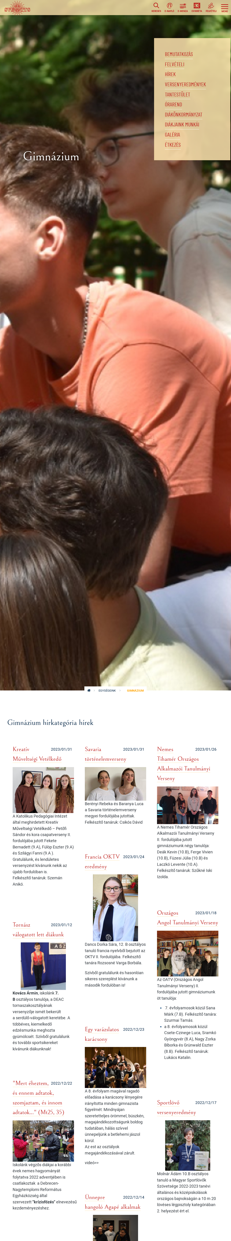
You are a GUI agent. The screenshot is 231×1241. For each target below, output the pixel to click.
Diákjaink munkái (184, 135)
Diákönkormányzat (185, 123)
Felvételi (176, 67)
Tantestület (179, 101)
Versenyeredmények (188, 89)
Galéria (173, 146)
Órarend (174, 112)
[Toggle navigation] (224, 8)
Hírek (171, 78)
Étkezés (174, 157)
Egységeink (107, 690)
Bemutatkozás (180, 55)
